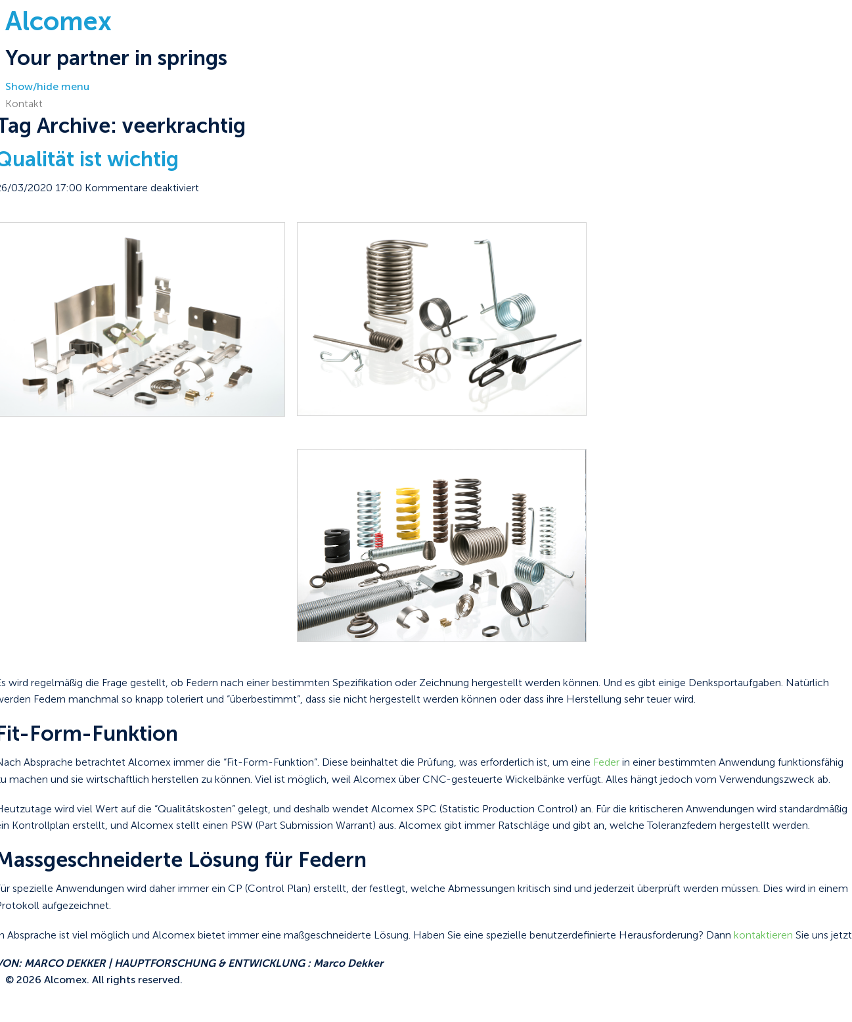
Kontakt (24, 103)
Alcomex (58, 21)
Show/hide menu (47, 86)
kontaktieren (763, 935)
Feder (606, 762)
